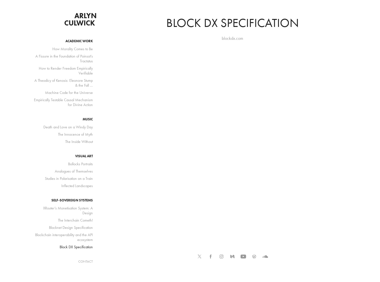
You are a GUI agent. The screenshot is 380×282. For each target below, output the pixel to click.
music (88, 119)
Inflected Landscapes (77, 185)
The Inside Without (79, 141)
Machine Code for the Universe (69, 92)
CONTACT (85, 261)
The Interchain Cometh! (75, 220)
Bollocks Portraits (80, 164)
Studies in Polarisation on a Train (69, 178)
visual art (84, 156)
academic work (79, 41)
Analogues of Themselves (74, 171)
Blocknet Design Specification (71, 227)
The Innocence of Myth (75, 134)
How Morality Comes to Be (72, 49)
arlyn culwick (81, 19)
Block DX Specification (76, 247)
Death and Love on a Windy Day (68, 127)
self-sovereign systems (72, 200)
